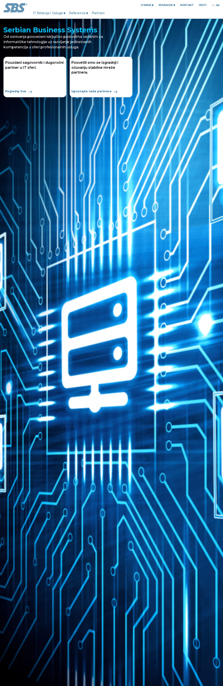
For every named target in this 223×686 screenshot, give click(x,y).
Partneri (98, 13)
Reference (77, 13)
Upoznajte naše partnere (94, 92)
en (213, 5)
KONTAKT (187, 5)
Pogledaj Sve (18, 92)
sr (218, 5)
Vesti (202, 5)
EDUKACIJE (166, 5)
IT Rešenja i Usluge (48, 13)
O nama (146, 5)
